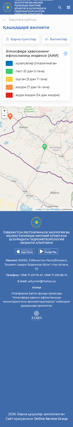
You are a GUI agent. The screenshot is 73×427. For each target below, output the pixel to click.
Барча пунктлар (21, 39)
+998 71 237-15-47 (31, 275)
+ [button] (4, 111)
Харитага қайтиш (19, 20)
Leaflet (38, 209)
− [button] (4, 115)
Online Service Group (51, 419)
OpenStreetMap (53, 209)
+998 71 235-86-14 (55, 275)
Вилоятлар (56, 39)
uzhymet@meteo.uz (42, 281)
